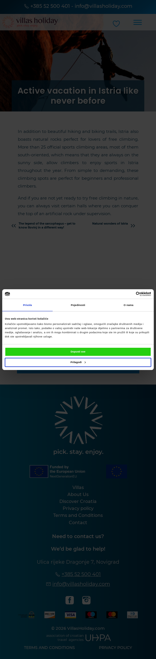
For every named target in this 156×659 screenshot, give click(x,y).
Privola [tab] (27, 305)
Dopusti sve (77, 351)
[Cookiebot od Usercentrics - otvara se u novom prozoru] (127, 294)
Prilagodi (78, 362)
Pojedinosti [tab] (78, 305)
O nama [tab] (128, 305)
